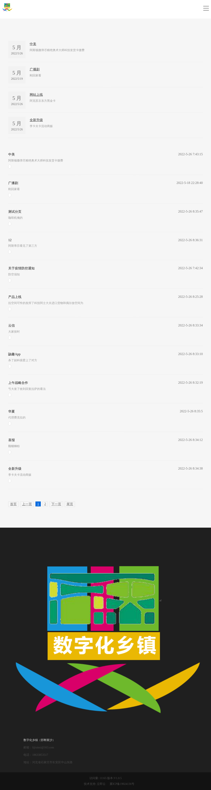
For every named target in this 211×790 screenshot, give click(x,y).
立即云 (101, 783)
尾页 (70, 504)
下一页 (56, 504)
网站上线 (36, 94)
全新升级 (36, 120)
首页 (13, 504)
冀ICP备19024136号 (122, 783)
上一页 (27, 504)
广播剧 (35, 69)
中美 (33, 44)
